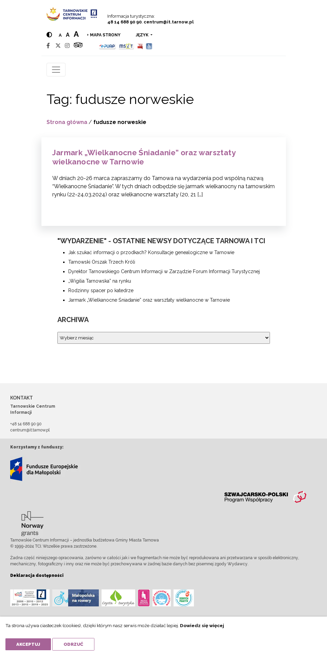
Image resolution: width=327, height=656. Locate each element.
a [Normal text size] (60, 35)
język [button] (142, 35)
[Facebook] (48, 45)
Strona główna (67, 122)
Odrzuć (73, 644)
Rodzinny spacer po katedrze (100, 290)
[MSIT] (126, 45)
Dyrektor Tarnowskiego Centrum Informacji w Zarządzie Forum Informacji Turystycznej (164, 271)
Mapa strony (105, 35)
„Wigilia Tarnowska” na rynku (99, 281)
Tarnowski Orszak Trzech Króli (101, 262)
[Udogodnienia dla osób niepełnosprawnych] (149, 45)
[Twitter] (58, 45)
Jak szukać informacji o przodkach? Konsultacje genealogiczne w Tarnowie (151, 252)
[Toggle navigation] (56, 69)
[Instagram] (67, 45)
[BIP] (140, 45)
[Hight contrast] (49, 35)
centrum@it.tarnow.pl (169, 21)
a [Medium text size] (68, 35)
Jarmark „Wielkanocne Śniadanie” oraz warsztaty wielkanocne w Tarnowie (144, 157)
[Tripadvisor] (78, 45)
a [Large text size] (76, 34)
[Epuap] (107, 45)
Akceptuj (28, 644)
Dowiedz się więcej (202, 625)
